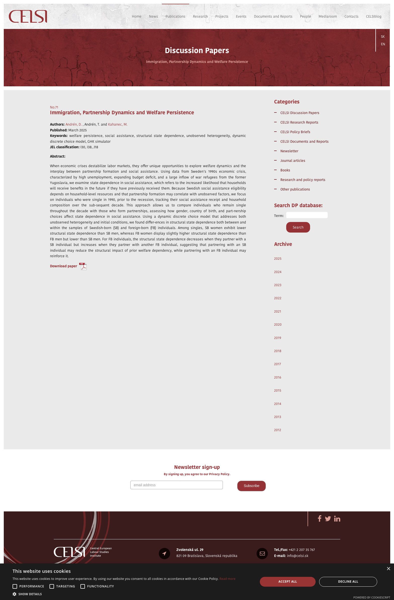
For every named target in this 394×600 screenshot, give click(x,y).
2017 (277, 363)
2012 (277, 429)
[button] (124, 593)
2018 (277, 350)
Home (136, 16)
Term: (279, 215)
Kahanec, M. (117, 124)
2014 (277, 403)
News (153, 16)
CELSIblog (373, 16)
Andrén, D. (74, 124)
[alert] (197, 582)
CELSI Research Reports (299, 122)
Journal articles (292, 160)
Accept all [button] (287, 581)
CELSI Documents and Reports (304, 141)
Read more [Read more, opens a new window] (227, 579)
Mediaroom (328, 16)
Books (285, 170)
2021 (277, 311)
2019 (277, 337)
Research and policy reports (302, 179)
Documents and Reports (273, 16)
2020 (278, 324)
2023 (277, 284)
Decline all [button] (348, 581)
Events (241, 16)
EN (383, 44)
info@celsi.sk (297, 555)
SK (383, 36)
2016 (277, 377)
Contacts (351, 16)
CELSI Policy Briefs (295, 131)
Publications (175, 16)
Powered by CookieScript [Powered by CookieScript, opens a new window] (371, 597)
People (305, 16)
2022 (277, 298)
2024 (277, 271)
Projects (221, 16)
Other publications (295, 189)
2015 (277, 390)
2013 (277, 416)
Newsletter (289, 151)
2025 (277, 258)
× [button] (388, 569)
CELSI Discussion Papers (299, 112)
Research (200, 16)
